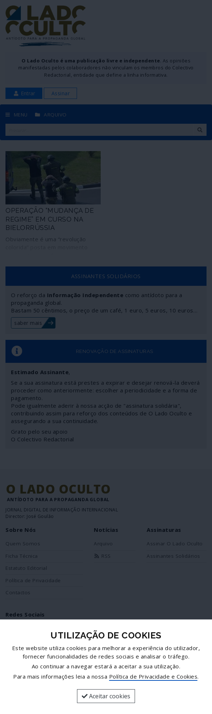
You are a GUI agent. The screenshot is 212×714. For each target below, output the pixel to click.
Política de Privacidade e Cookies (153, 676)
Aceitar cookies (106, 696)
